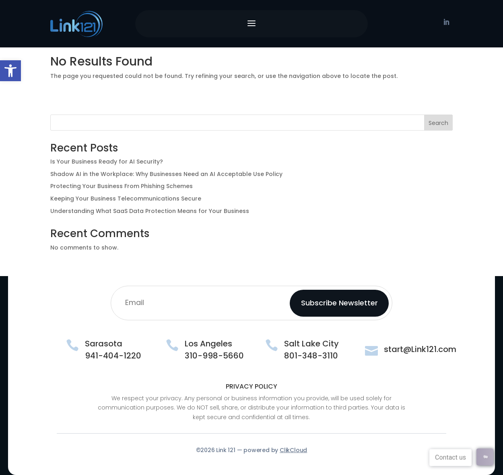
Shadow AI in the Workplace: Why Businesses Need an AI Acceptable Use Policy (166, 174)
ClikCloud (293, 450)
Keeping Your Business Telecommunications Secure (125, 199)
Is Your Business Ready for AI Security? (106, 162)
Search (438, 123)
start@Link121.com (420, 349)
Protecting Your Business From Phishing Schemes (121, 186)
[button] (10, 70)
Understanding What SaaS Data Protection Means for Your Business (149, 211)
